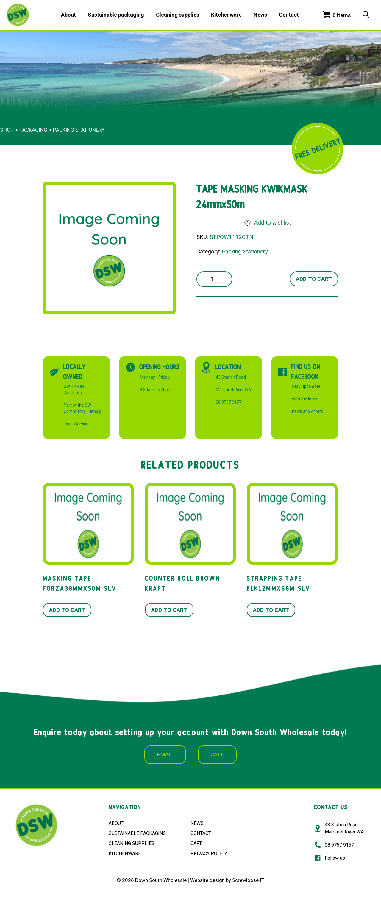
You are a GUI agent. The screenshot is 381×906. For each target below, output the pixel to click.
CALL (217, 754)
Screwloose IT (248, 880)
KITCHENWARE (125, 853)
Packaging (33, 130)
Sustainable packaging (116, 15)
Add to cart (314, 278)
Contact (289, 15)
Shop (7, 130)
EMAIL (165, 754)
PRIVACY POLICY (208, 853)
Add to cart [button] (67, 609)
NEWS (197, 823)
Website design (207, 880)
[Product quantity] (214, 279)
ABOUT (116, 823)
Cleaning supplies (177, 15)
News (260, 15)
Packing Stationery (78, 130)
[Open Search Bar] (366, 14)
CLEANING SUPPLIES (131, 843)
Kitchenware (226, 15)
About (68, 15)
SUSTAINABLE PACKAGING (137, 833)
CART (196, 843)
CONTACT (200, 833)
